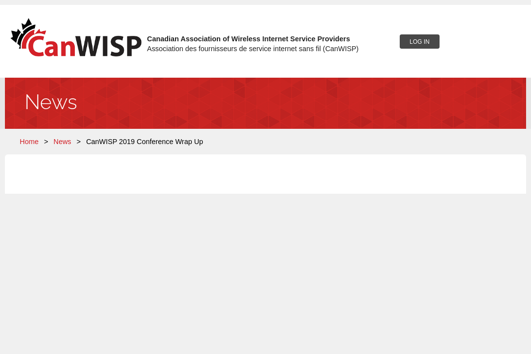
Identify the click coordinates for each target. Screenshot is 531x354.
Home (29, 142)
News (62, 142)
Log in (420, 41)
